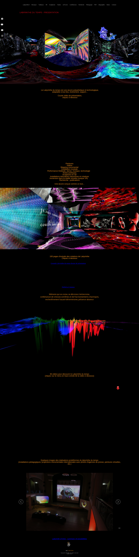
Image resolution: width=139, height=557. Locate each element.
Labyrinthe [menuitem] (26, 5)
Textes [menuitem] (59, 5)
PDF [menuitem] (95, 5)
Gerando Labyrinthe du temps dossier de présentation (68, 263)
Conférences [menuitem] (73, 5)
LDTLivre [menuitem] (65, 5)
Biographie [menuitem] (102, 5)
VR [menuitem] (46, 5)
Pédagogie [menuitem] (89, 5)
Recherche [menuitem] (81, 5)
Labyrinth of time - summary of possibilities (69, 539)
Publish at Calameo (68, 287)
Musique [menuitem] (34, 5)
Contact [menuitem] (114, 5)
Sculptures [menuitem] (52, 5)
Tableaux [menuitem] (41, 5)
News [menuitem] (108, 5)
